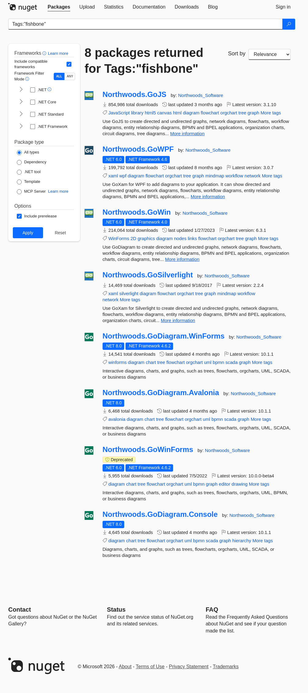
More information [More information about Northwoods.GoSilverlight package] (178, 320)
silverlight (129, 293)
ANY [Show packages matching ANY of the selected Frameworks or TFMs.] (70, 76)
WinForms (118, 238)
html (177, 112)
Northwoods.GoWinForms (148, 449)
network (253, 175)
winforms (117, 362)
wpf (122, 175)
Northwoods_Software (200, 95)
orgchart (228, 112)
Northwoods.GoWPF (138, 149)
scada (232, 362)
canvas (164, 112)
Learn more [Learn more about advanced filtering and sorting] (58, 53)
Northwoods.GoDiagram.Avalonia (161, 392)
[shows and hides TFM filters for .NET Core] (21, 102)
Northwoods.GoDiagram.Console (160, 514)
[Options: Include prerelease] (36, 216)
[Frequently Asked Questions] (212, 609)
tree (242, 112)
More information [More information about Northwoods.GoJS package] (187, 133)
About (125, 666)
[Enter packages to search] (145, 24)
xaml (113, 175)
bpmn (218, 362)
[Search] (288, 24)
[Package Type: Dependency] (31, 162)
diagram (191, 112)
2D (133, 238)
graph (253, 112)
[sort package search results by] (269, 54)
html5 (150, 112)
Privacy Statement (188, 666)
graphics (146, 238)
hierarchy (241, 540)
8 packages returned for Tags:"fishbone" (144, 60)
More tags (271, 112)
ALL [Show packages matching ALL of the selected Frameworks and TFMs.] (59, 76)
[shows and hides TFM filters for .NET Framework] (21, 126)
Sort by (236, 53)
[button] (45, 53)
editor (224, 484)
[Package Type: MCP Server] (31, 192)
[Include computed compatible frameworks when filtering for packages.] (69, 64)
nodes (180, 238)
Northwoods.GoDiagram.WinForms (164, 336)
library (137, 112)
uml (207, 362)
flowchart (210, 112)
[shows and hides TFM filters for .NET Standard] (21, 114)
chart (151, 362)
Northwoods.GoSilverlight (148, 275)
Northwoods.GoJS (134, 94)
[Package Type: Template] (28, 182)
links (192, 238)
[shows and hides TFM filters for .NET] (21, 90)
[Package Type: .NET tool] (28, 172)
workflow (234, 175)
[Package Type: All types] (28, 153)
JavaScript (119, 112)
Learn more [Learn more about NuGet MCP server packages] (58, 191)
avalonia (116, 419)
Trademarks (226, 666)
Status (116, 609)
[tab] (59, 7)
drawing (240, 484)
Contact (19, 609)
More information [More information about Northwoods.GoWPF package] (208, 196)
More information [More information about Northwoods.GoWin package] (182, 259)
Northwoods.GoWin (137, 212)
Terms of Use (150, 666)
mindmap (214, 175)
